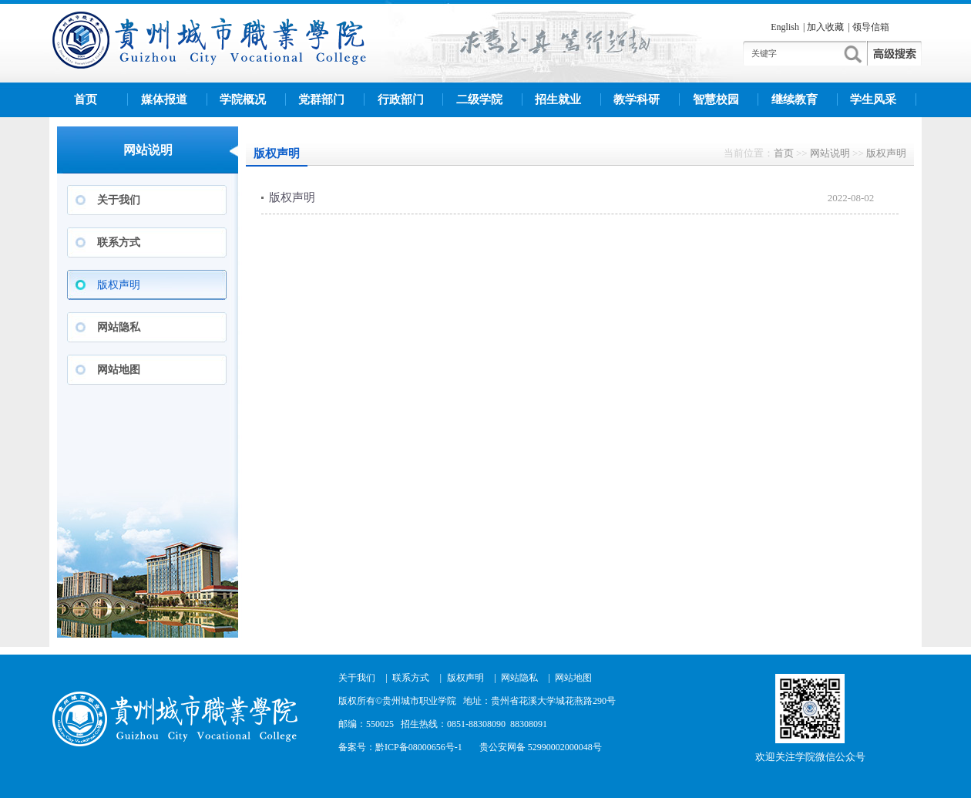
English (785, 27)
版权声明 (118, 285)
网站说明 (830, 153)
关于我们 (118, 200)
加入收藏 (825, 27)
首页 (85, 99)
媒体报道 (164, 99)
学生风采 (873, 99)
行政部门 (401, 99)
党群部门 (321, 99)
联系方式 (118, 242)
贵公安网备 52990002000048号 (540, 747)
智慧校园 (716, 99)
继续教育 (794, 99)
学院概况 (243, 99)
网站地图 (118, 369)
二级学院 (479, 99)
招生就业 (558, 99)
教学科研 (636, 99)
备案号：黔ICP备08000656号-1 (400, 747)
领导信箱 (870, 27)
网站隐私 (118, 327)
